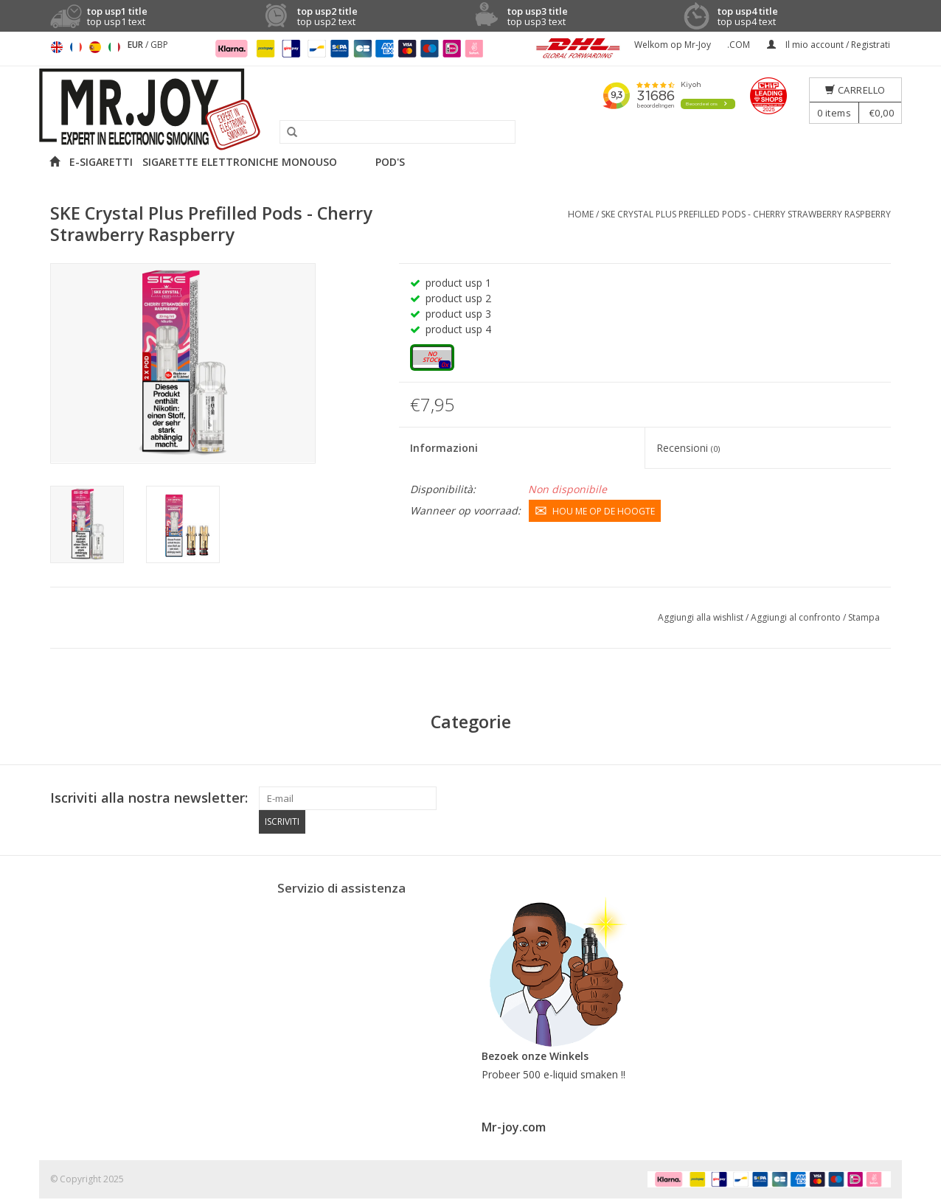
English (57, 47)
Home (581, 214)
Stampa (864, 617)
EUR (136, 44)
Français (76, 47)
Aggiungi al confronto (797, 617)
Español (95, 47)
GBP (159, 44)
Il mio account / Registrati (828, 44)
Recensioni (688, 448)
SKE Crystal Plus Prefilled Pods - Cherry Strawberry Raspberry (746, 214)
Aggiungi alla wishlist (702, 617)
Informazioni (444, 448)
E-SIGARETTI (101, 162)
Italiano (114, 47)
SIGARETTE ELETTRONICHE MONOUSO (239, 162)
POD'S (390, 162)
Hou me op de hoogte (595, 510)
